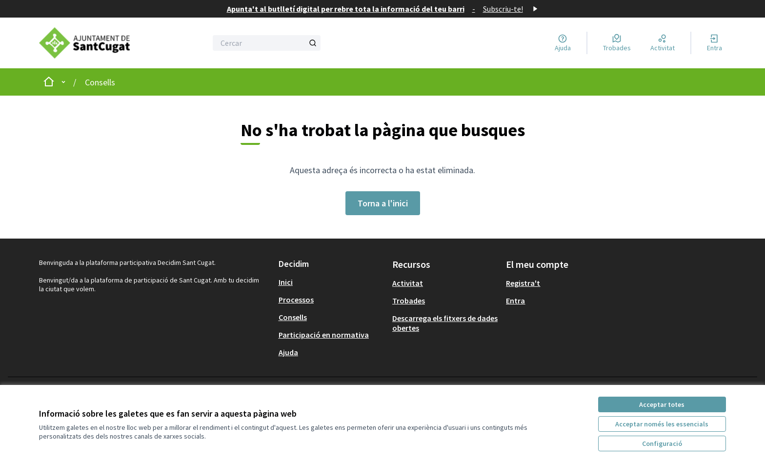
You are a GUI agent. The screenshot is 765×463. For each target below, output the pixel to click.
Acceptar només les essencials (661, 424)
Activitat (407, 283)
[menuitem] (331, 282)
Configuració (662, 443)
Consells (100, 82)
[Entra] (714, 43)
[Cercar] (267, 43)
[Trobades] (617, 43)
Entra (515, 300)
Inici (286, 282)
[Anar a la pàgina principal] (93, 43)
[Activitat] (662, 43)
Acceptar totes (661, 404)
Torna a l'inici (383, 203)
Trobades (408, 300)
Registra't (523, 283)
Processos (296, 299)
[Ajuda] (563, 43)
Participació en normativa (324, 335)
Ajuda (288, 352)
